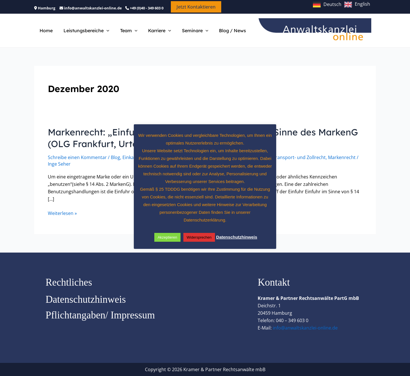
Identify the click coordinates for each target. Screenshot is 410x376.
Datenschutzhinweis (86, 299)
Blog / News (223, 30)
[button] (196, 7)
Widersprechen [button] (199, 237)
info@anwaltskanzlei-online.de (305, 328)
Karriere (153, 30)
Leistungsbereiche (84, 30)
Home (45, 30)
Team (124, 30)
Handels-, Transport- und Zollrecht (288, 157)
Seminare (187, 30)
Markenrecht (342, 157)
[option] (357, 4)
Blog (115, 157)
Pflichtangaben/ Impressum (100, 315)
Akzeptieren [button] (167, 237)
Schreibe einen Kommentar (77, 157)
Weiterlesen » (62, 213)
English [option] (362, 4)
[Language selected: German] (343, 4)
